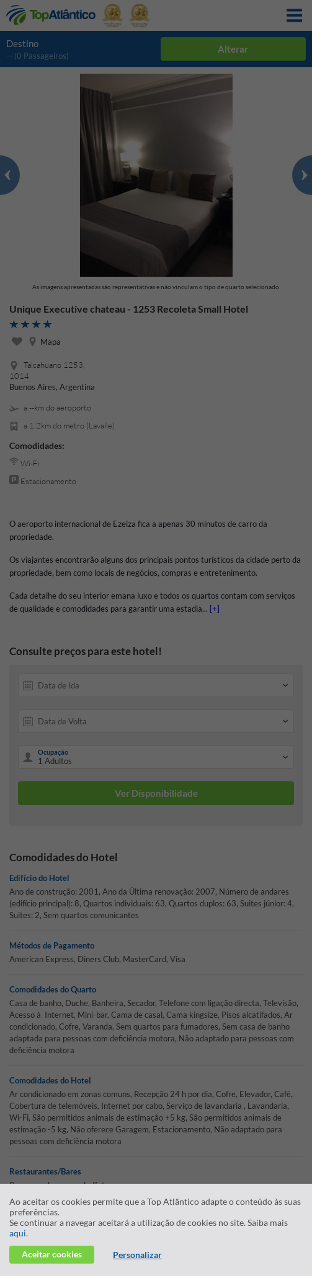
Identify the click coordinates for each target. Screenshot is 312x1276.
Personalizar (137, 1254)
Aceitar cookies (52, 1254)
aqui (17, 1233)
